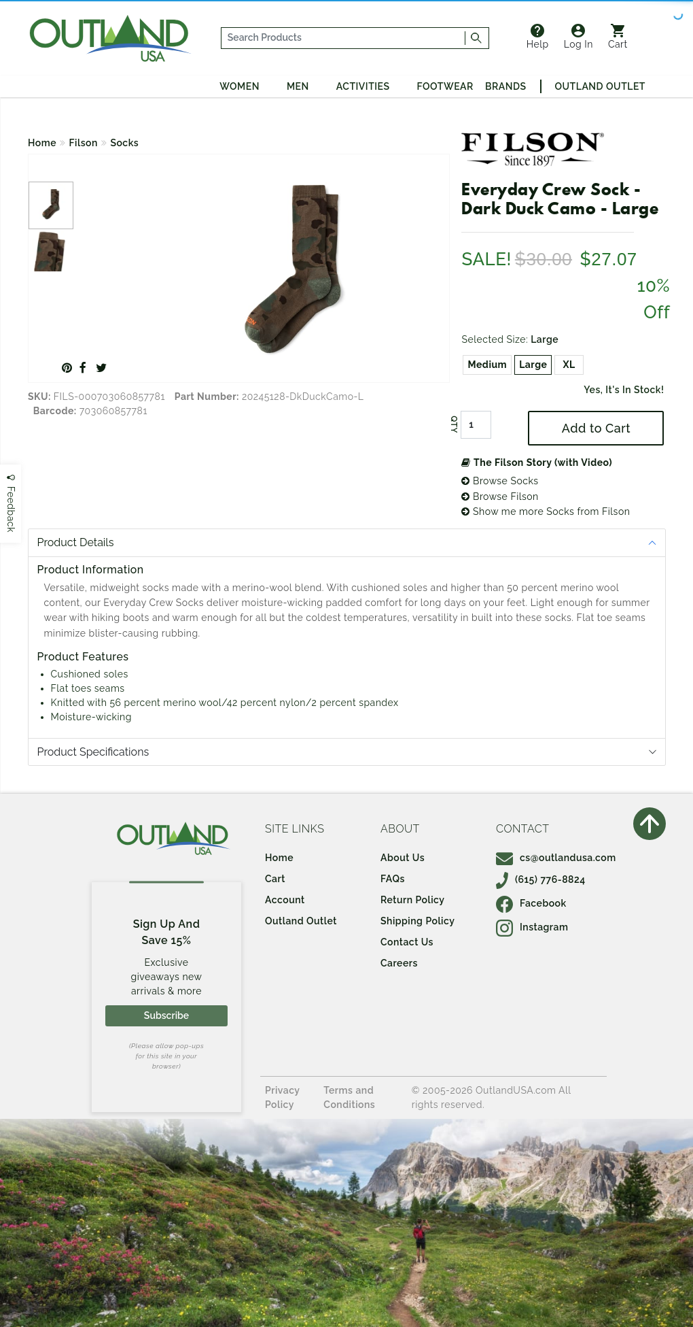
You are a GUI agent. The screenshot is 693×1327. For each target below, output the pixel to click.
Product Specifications (93, 751)
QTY (454, 425)
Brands (505, 86)
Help (538, 37)
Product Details (75, 542)
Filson (83, 142)
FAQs (392, 878)
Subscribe (166, 1015)
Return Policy (412, 899)
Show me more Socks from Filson (545, 511)
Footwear (445, 86)
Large (533, 364)
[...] (343, 38)
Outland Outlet (600, 86)
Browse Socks (499, 480)
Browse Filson (499, 496)
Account (285, 899)
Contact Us (406, 942)
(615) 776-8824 (541, 879)
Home (42, 142)
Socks (124, 142)
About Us (402, 857)
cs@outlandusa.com (556, 857)
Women (239, 86)
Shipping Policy (417, 921)
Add (596, 428)
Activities (363, 86)
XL (569, 364)
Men (298, 86)
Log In (578, 37)
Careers (399, 963)
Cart (618, 37)
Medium (487, 364)
